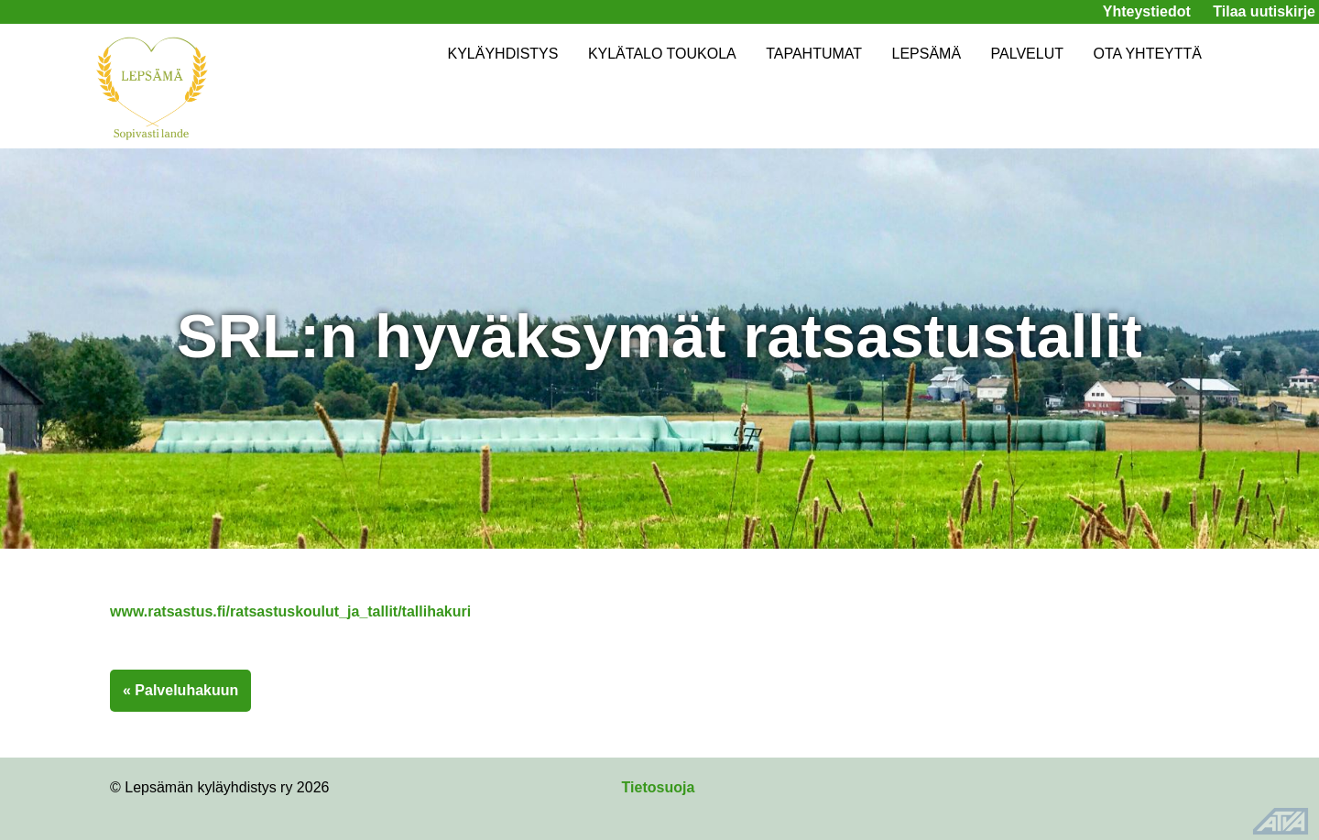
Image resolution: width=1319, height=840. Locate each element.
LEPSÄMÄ (927, 53)
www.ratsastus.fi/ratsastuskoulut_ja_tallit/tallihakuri (290, 611)
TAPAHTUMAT (814, 53)
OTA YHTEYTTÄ (1147, 53)
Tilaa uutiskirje (1264, 11)
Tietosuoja (658, 787)
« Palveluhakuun (180, 690)
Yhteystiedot (1147, 11)
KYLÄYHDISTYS (502, 53)
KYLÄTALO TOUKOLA (662, 53)
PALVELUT (1027, 53)
